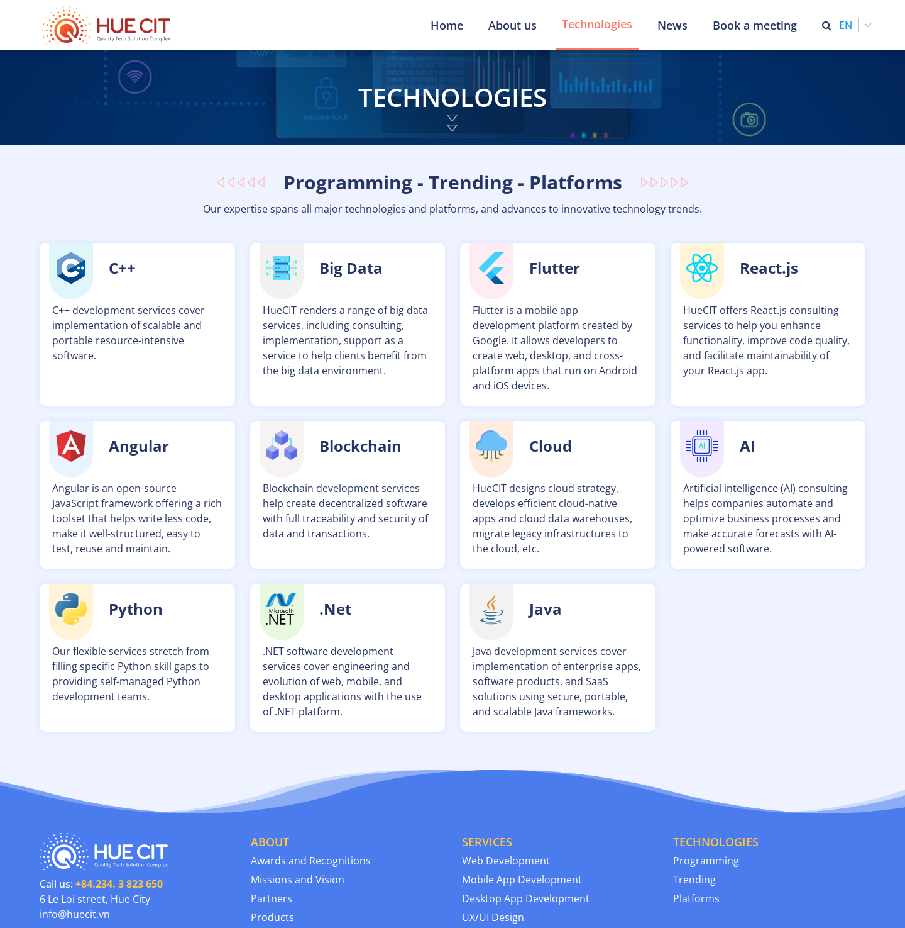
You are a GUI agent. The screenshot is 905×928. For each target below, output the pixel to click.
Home (447, 25)
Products (272, 917)
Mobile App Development (522, 879)
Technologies (597, 23)
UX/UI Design (493, 917)
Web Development (506, 861)
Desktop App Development (526, 898)
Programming (706, 861)
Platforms (696, 898)
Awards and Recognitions (311, 861)
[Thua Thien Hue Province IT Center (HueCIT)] (109, 25)
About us (512, 25)
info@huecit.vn (75, 914)
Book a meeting (755, 25)
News (672, 25)
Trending (694, 879)
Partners (271, 898)
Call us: (101, 884)
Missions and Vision (297, 879)
